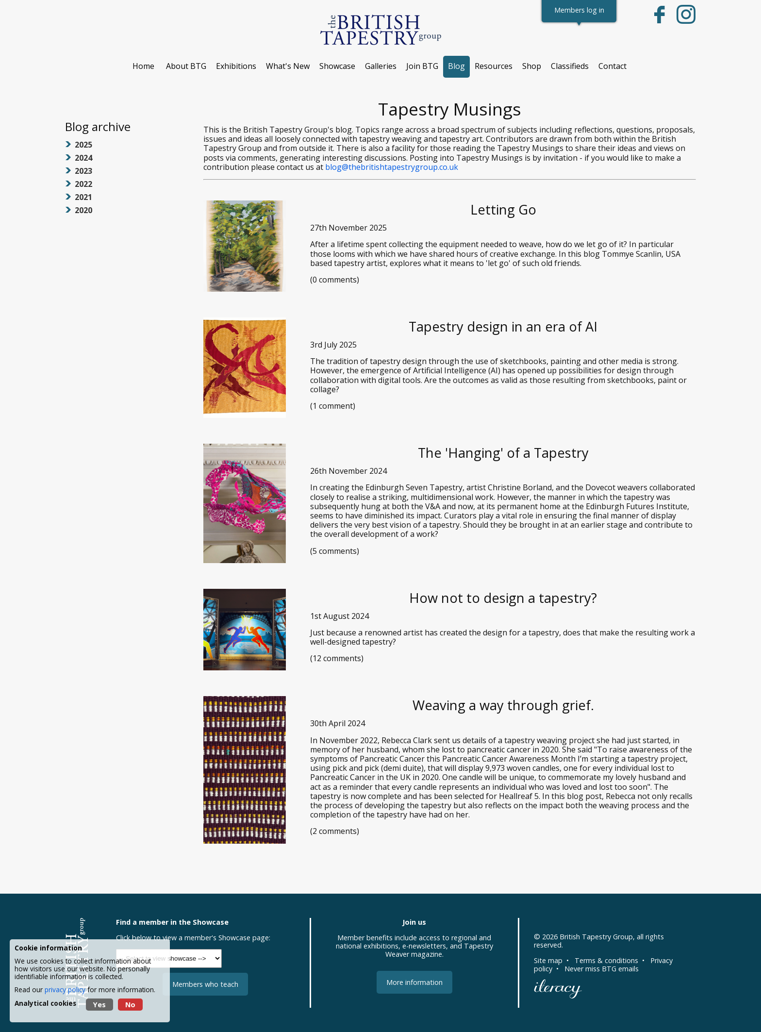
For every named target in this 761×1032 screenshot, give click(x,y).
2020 (83, 210)
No (130, 1004)
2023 (83, 171)
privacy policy (65, 989)
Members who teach (205, 984)
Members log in (579, 10)
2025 (83, 144)
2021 (83, 197)
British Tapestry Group (596, 936)
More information (414, 982)
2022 (83, 184)
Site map (548, 960)
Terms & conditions (606, 960)
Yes (99, 1004)
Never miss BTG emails (601, 968)
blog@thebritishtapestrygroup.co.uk (391, 167)
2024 (83, 157)
